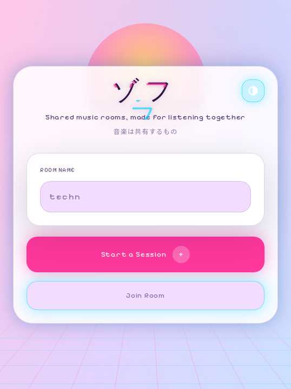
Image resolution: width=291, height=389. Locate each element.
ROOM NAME (57, 170)
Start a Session (145, 254)
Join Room (145, 295)
